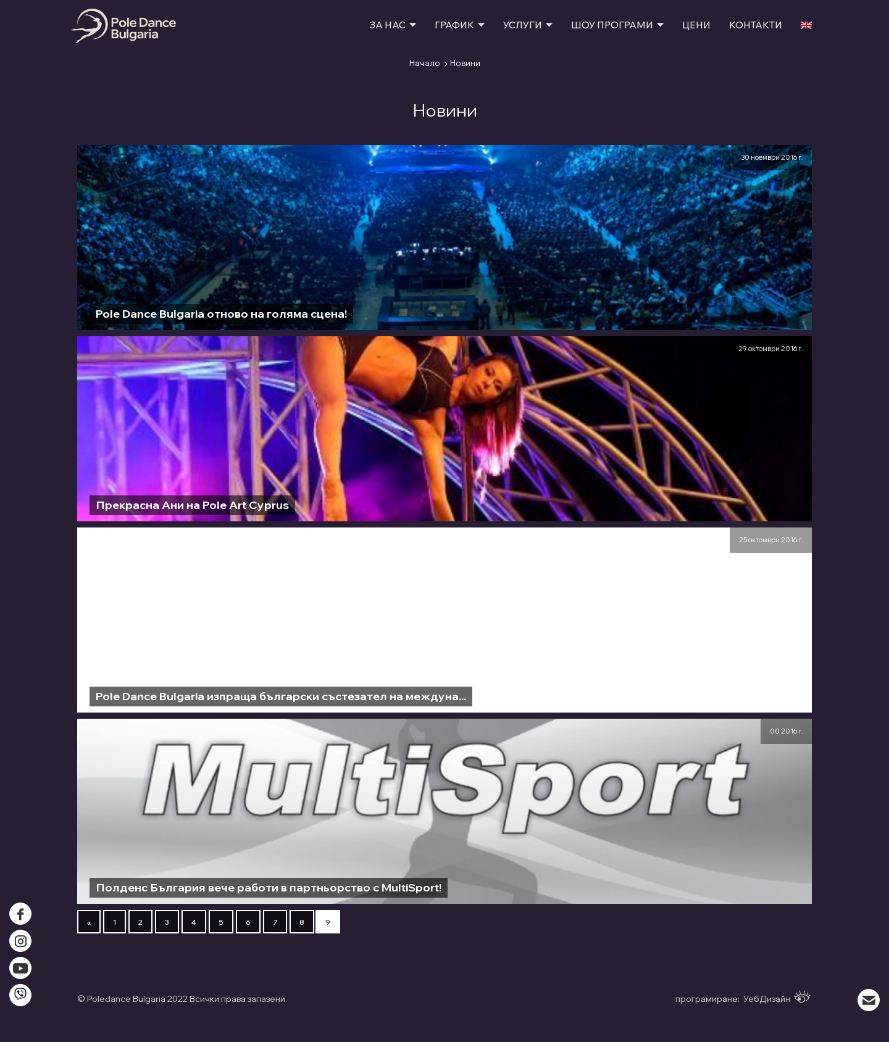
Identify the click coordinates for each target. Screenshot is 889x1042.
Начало (424, 63)
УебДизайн (777, 997)
